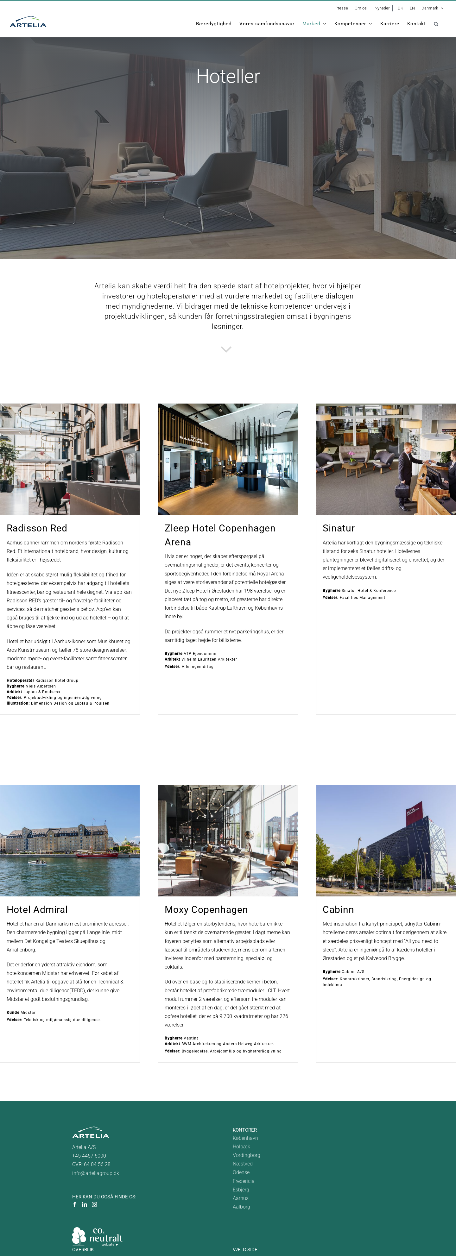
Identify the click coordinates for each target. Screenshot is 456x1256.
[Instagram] (94, 1204)
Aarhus (241, 1198)
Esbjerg (241, 1190)
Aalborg (241, 1207)
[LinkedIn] (84, 1204)
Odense (241, 1172)
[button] (436, 24)
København (245, 1138)
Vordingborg (246, 1155)
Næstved (243, 1164)
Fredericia (244, 1181)
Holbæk (241, 1147)
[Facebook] (74, 1204)
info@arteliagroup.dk (95, 1173)
